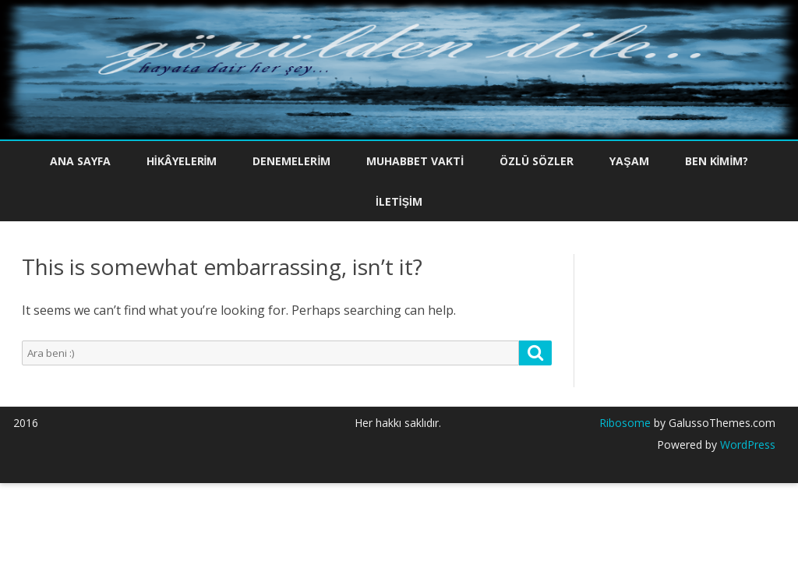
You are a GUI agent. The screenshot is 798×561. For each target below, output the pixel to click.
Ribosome (625, 422)
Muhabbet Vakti (415, 160)
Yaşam (628, 160)
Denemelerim (291, 160)
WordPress (746, 444)
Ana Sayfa (80, 160)
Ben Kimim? (717, 160)
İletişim (399, 201)
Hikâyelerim (182, 160)
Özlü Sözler (537, 160)
